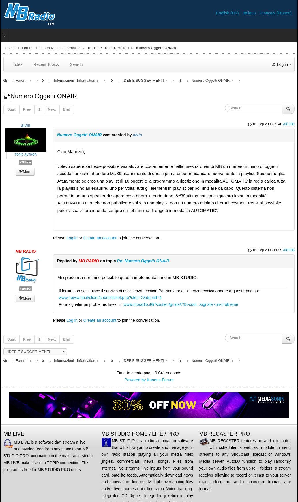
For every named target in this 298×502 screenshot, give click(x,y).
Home (10, 48)
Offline (25, 162)
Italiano (250, 13)
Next (52, 109)
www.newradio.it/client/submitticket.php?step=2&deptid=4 (110, 297)
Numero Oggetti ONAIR (79, 135)
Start (11, 109)
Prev (27, 109)
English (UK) (228, 13)
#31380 (289, 124)
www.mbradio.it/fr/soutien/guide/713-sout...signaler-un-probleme (181, 304)
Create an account (99, 238)
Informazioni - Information (60, 48)
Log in (71, 238)
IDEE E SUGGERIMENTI (108, 48)
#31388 (289, 250)
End (66, 109)
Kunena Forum (160, 380)
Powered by (135, 380)
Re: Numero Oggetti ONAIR (143, 261)
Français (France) (276, 13)
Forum (27, 48)
